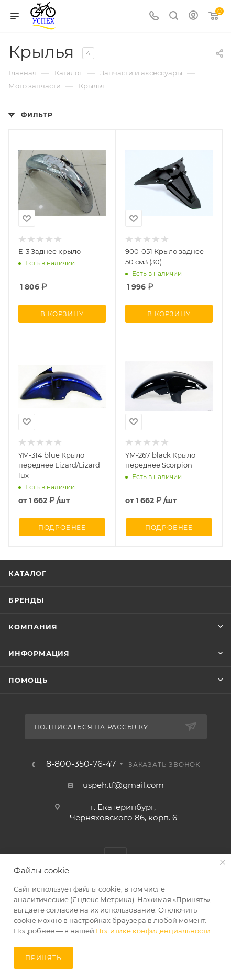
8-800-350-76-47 (81, 764)
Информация (39, 653)
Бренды (26, 600)
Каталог (27, 573)
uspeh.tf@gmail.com (123, 785)
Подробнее (62, 527)
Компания (32, 626)
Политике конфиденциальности (153, 931)
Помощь (28, 680)
